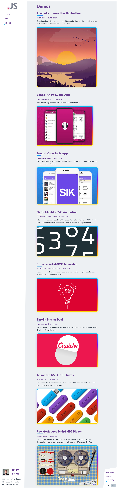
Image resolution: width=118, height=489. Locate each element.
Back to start (110, 472)
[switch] (111, 485)
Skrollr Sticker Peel (50, 319)
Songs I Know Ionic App (52, 153)
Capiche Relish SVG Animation (57, 264)
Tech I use (109, 476)
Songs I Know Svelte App (53, 95)
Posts (7, 19)
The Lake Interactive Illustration (59, 13)
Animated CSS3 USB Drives (55, 375)
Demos (7, 23)
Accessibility (110, 480)
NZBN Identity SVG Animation (57, 212)
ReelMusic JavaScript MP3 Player (59, 431)
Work (9, 14)
